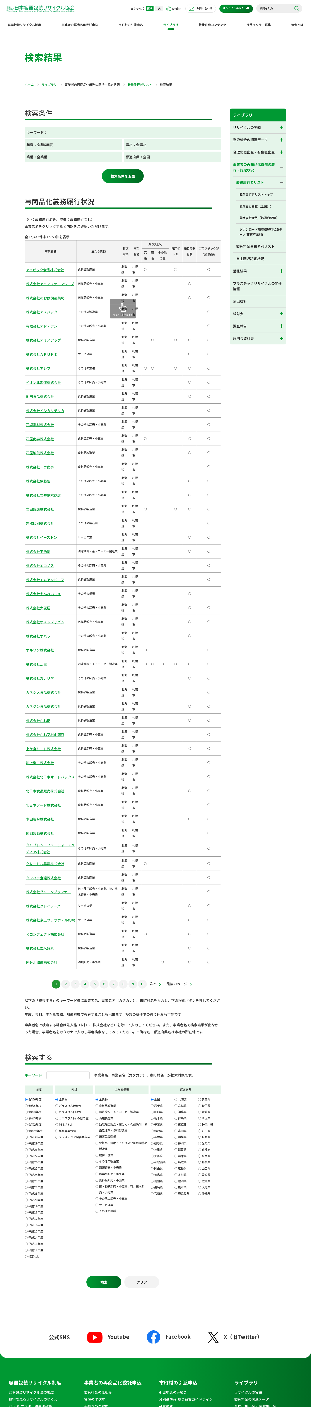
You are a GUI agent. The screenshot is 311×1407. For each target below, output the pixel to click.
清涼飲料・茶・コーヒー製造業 (119, 836)
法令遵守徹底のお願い (26, 1248)
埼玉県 (206, 842)
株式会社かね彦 (36, 534)
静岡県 (182, 868)
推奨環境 (223, 1338)
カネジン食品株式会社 (40, 526)
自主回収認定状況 (250, 255)
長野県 (206, 861)
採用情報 (243, 1198)
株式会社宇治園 (36, 432)
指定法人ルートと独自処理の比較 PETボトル (192, 1144)
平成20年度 (35, 924)
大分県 (206, 911)
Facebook (169, 1064)
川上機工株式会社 (37, 559)
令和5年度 (34, 830)
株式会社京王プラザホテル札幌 (46, 664)
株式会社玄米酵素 (37, 681)
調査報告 (240, 322)
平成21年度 (35, 918)
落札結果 (240, 267)
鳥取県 (182, 886)
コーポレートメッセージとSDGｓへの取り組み (192, 1217)
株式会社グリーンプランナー (44, 644)
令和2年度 (34, 849)
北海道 (182, 823)
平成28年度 (35, 874)
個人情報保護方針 (131, 1338)
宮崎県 (158, 918)
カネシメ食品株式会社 (40, 517)
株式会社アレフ (36, 322)
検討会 (238, 310)
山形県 (158, 836)
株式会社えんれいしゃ (40, 458)
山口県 (206, 893)
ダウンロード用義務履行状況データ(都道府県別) (260, 228)
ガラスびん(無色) (70, 830)
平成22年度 (35, 911)
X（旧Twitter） (235, 1065)
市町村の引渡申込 (130, 21)
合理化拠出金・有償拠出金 (254, 148)
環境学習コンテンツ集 (26, 1262)
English (173, 9)
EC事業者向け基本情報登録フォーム (187, 1293)
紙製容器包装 (67, 855)
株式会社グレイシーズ (40, 655)
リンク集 (241, 1338)
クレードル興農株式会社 (41, 624)
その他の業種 (107, 935)
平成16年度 (35, 949)
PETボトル (66, 849)
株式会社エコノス (37, 441)
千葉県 (158, 849)
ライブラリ (170, 21)
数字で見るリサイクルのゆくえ (33, 1127)
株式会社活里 (34, 500)
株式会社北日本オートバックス (46, 568)
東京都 (182, 849)
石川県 (206, 855)
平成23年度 (35, 905)
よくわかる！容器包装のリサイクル (37, 1141)
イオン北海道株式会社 (40, 331)
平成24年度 (35, 899)
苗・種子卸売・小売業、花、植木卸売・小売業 (121, 914)
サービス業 (106, 929)
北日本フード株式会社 (40, 585)
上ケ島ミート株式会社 (40, 551)
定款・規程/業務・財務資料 (180, 1234)
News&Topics (24, 1276)
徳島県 (158, 899)
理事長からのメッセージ (178, 1207)
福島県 (182, 836)
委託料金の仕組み (98, 1120)
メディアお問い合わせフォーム (108, 1293)
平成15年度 (35, 955)
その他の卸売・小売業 (113, 923)
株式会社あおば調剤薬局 (41, 280)
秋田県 (206, 830)
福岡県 (182, 905)
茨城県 (206, 836)
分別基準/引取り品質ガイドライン (186, 1127)
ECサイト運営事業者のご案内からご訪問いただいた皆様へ (190, 1280)
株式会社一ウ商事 (37, 382)
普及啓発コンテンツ (212, 21)
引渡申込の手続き (173, 1120)
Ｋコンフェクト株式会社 (41, 672)
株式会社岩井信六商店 (40, 399)
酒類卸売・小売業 (110, 892)
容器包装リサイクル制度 (24, 21)
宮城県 (182, 830)
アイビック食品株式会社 (41, 263)
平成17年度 (35, 943)
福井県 (158, 861)
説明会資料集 (243, 334)
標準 (149, 8)
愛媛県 (206, 899)
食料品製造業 (107, 830)
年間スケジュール (173, 1241)
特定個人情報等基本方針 (165, 1338)
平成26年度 (35, 886)
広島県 (182, 893)
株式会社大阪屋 (36, 466)
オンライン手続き (233, 8)
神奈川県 (207, 849)
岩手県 (158, 830)
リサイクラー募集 (258, 21)
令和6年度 (34, 823)
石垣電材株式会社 (37, 356)
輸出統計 (240, 297)
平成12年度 (35, 974)
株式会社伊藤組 (36, 390)
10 (142, 708)
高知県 (158, 905)
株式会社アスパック (38, 289)
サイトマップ (111, 1345)
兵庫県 (182, 880)
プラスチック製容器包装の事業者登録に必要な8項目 (117, 1210)
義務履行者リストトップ (256, 191)
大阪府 (158, 880)
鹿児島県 (183, 918)
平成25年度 (35, 893)
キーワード (33, 799)
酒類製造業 (106, 842)
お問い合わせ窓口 (103, 1276)
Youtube (108, 1065)
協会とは (297, 21)
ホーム (29, 81)
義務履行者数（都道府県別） (259, 214)
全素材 (63, 823)
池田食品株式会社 (37, 339)
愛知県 (206, 868)
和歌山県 (160, 886)
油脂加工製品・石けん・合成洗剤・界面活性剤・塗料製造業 (123, 852)
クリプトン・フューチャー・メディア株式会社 (47, 613)
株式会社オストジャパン (41, 475)
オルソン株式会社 (37, 492)
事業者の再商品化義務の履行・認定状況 (254, 163)
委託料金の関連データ (250, 136)
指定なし (34, 980)
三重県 (158, 874)
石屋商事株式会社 (37, 365)
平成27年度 (35, 880)
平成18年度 (35, 937)
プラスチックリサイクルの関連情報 (257, 282)
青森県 (206, 823)
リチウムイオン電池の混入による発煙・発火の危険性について (42, 1224)
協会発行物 (17, 1234)
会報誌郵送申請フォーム (103, 1300)
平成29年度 (35, 868)
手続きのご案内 (96, 1134)
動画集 (14, 1255)
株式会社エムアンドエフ (41, 449)
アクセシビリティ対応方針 (270, 1338)
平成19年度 (35, 930)
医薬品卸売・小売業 (112, 898)
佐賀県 (206, 905)
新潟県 (158, 855)
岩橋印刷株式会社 (37, 415)
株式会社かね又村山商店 (41, 543)
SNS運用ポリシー (200, 1338)
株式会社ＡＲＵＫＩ (38, 314)
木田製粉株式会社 (37, 593)
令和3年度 (34, 842)
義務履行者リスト (140, 81)
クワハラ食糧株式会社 (40, 633)
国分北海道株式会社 (38, 689)
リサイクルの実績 (247, 123)
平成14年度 (35, 962)
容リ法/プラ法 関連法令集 (30, 1134)
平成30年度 (35, 861)
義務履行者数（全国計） (256, 203)
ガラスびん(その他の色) (74, 842)
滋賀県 (182, 874)
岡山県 (158, 893)
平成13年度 (35, 968)
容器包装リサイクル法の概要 (31, 1120)
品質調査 (166, 1134)
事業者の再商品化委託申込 (80, 21)
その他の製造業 (109, 885)
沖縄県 (206, 918)
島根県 (206, 886)
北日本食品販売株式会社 (41, 576)
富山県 (182, 855)
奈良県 (206, 880)
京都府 (206, 874)
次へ (153, 708)
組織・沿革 (167, 1227)
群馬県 (182, 842)
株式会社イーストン (38, 424)
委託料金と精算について (103, 1141)
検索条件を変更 (123, 172)
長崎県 (158, 911)
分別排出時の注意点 (24, 1214)
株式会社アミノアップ (40, 306)
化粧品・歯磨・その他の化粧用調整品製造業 (123, 870)
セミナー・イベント (24, 1241)
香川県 (182, 899)
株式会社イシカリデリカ (41, 348)
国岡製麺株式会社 (37, 602)
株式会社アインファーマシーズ (45, 272)
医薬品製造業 (107, 861)
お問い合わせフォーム (101, 1286)
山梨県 (182, 861)
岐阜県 (158, 868)
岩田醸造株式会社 (37, 407)
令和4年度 (34, 836)
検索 (296, 8)
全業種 (103, 823)
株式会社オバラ (36, 483)
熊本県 (182, 911)
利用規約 (108, 1338)
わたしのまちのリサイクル (30, 1207)
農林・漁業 (106, 879)
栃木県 (158, 842)
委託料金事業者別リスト (255, 242)
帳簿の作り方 (94, 1127)
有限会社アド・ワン (38, 297)
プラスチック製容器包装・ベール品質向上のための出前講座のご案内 (117, 1310)
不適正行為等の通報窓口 (260, 1276)
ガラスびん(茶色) (70, 836)
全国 (157, 823)
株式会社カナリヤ (37, 509)
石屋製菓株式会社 (37, 373)
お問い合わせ (204, 8)
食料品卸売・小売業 (112, 904)
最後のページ (176, 708)
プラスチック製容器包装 (74, 861)
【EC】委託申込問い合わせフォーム (187, 1300)
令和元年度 (35, 855)
